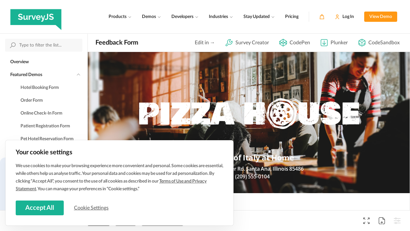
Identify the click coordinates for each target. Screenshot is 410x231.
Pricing (292, 16)
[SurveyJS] (36, 17)
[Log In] (344, 16)
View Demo (380, 16)
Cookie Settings (92, 207)
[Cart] (321, 16)
